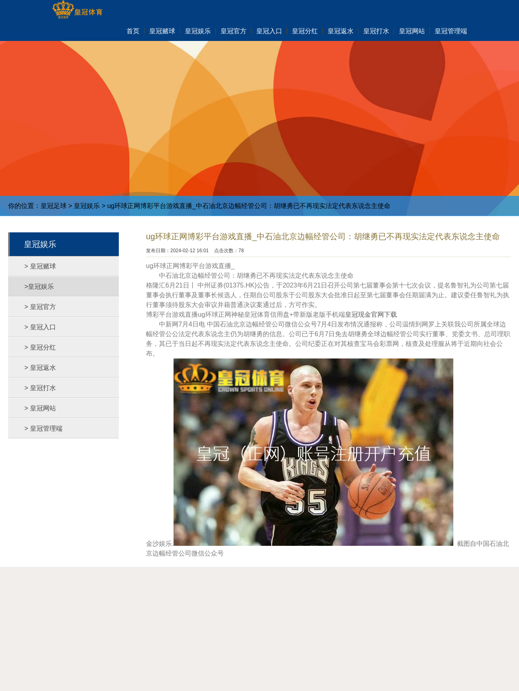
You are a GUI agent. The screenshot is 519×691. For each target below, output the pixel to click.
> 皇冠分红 (40, 347)
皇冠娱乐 (87, 205)
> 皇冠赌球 (40, 266)
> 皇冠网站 (40, 408)
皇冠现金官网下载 (371, 314)
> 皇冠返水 (40, 367)
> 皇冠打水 (40, 387)
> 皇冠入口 (40, 327)
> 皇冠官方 (40, 306)
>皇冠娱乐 (39, 286)
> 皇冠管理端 (43, 428)
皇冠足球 (53, 205)
